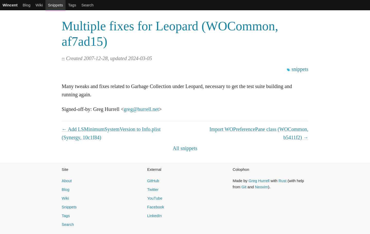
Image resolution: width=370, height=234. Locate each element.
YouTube (154, 198)
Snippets (55, 5)
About (67, 181)
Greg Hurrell (259, 181)
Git (244, 187)
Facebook (155, 207)
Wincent (10, 5)
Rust (282, 181)
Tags (72, 5)
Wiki (39, 5)
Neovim (261, 187)
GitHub (153, 181)
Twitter (153, 189)
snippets (299, 69)
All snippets (185, 148)
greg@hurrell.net (141, 109)
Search (87, 5)
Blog (26, 5)
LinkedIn (154, 215)
